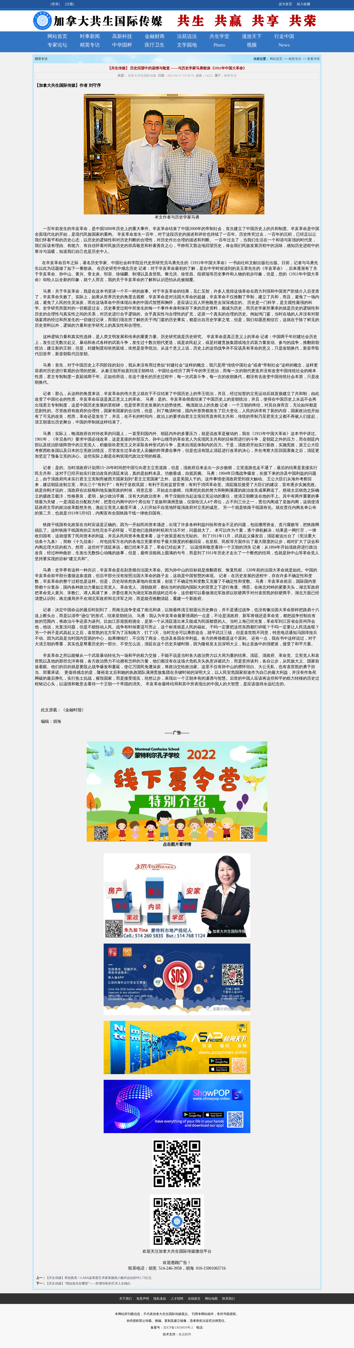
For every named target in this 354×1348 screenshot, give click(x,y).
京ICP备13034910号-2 (178, 1327)
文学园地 (187, 45)
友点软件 (185, 1334)
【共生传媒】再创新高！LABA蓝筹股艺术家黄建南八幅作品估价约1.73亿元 (98, 1278)
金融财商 (155, 36)
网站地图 (211, 1298)
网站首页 (57, 36)
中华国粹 (122, 45)
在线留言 (194, 1298)
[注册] (70, 4)
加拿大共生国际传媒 (142, 75)
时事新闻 (90, 36)
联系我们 (228, 1298)
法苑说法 (187, 36)
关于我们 (125, 1298)
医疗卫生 (155, 45)
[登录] (56, 4)
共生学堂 (219, 36)
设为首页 (285, 4)
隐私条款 (160, 1298)
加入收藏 (303, 4)
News (284, 45)
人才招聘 (177, 1298)
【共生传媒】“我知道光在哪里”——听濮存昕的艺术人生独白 (88, 1283)
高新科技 (122, 36)
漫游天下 (252, 36)
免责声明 (142, 1298)
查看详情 (313, 59)
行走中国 (284, 36)
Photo (219, 45)
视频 (252, 45)
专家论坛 (57, 45)
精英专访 (90, 45)
